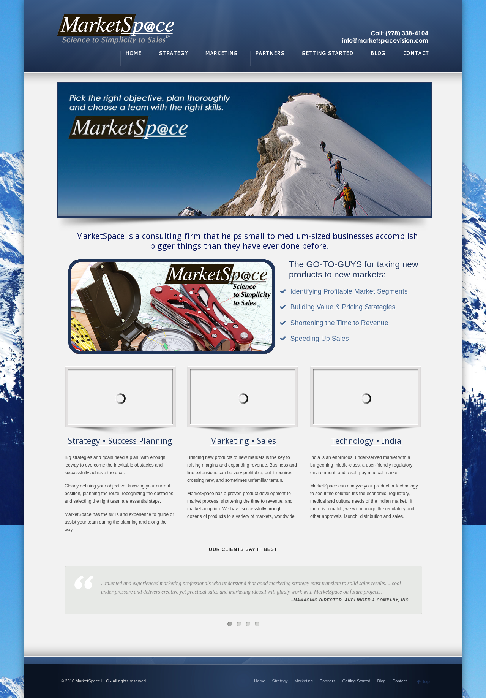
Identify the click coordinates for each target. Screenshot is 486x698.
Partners (328, 681)
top (426, 681)
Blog (381, 681)
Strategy (280, 681)
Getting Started (356, 681)
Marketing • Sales (243, 441)
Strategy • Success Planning (120, 441)
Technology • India (366, 441)
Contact (399, 681)
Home (259, 681)
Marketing (304, 681)
